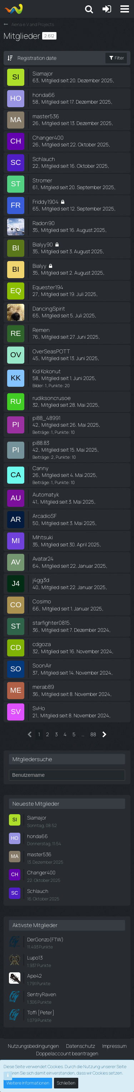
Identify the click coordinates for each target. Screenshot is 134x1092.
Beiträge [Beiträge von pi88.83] (41, 457)
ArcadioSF (44, 516)
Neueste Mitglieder (36, 803)
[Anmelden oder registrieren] (107, 9)
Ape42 (34, 975)
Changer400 (48, 137)
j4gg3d (41, 580)
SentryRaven (41, 994)
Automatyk (46, 494)
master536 (46, 116)
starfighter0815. (52, 622)
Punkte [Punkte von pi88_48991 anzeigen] (62, 432)
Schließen (66, 1083)
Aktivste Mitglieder (35, 925)
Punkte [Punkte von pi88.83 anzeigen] (63, 457)
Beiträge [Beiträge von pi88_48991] (41, 432)
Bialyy (39, 266)
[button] (125, 9)
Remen (41, 330)
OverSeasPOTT (51, 351)
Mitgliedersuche (32, 759)
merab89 (43, 687)
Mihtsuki (43, 537)
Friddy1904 (46, 202)
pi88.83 (41, 443)
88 (93, 734)
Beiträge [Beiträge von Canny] (41, 482)
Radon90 (44, 223)
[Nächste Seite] (104, 734)
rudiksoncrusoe (52, 398)
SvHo (39, 708)
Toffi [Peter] (40, 1012)
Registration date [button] (37, 57)
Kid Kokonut (47, 371)
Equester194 (48, 287)
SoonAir (42, 665)
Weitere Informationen (27, 1083)
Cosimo (42, 601)
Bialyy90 (43, 244)
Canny (41, 468)
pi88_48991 (46, 418)
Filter (116, 58)
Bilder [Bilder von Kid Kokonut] (38, 386)
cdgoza (42, 644)
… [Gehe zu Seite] (82, 734)
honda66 (44, 95)
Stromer (42, 180)
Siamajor (43, 73)
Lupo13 (35, 957)
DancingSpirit (49, 308)
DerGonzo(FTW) (45, 939)
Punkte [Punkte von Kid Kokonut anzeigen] (56, 386)
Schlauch (44, 159)
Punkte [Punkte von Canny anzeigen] (62, 482)
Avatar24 (43, 558)
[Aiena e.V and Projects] (13, 9)
